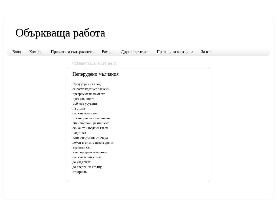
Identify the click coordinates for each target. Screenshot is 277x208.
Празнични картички (175, 51)
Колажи (35, 51)
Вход (16, 51)
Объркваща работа (60, 33)
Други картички (134, 51)
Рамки (107, 51)
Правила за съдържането (72, 51)
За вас (206, 51)
